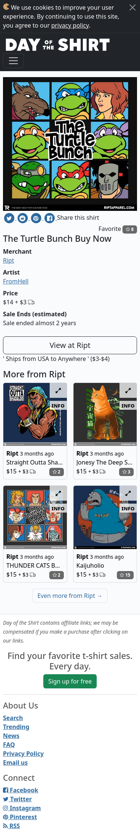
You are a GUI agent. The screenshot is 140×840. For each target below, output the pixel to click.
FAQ (9, 745)
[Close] (132, 7)
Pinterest (20, 817)
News (11, 736)
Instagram (22, 808)
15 (125, 575)
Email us (15, 762)
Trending (16, 727)
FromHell (15, 281)
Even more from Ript (70, 596)
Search (13, 718)
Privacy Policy (23, 753)
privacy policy (70, 25)
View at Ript (70, 345)
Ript (8, 260)
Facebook (20, 790)
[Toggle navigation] (13, 60)
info (58, 405)
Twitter (17, 799)
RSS (11, 826)
